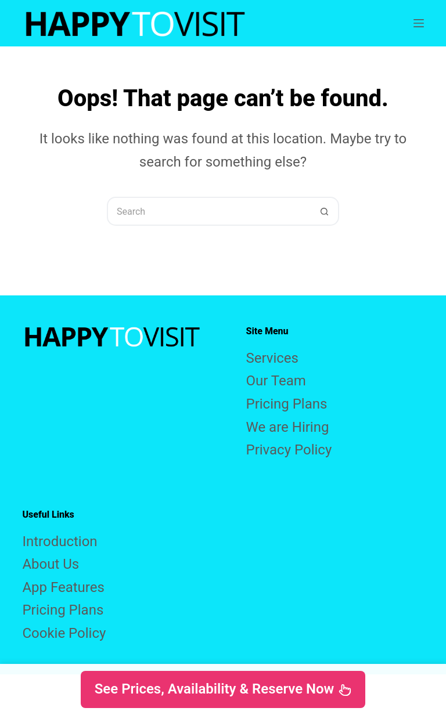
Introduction (59, 541)
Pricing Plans (287, 404)
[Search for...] (208, 211)
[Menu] (418, 23)
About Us (50, 564)
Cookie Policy (64, 633)
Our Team (276, 381)
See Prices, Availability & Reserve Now (223, 689)
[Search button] (324, 211)
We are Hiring (287, 427)
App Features (63, 587)
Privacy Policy (289, 450)
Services (272, 358)
